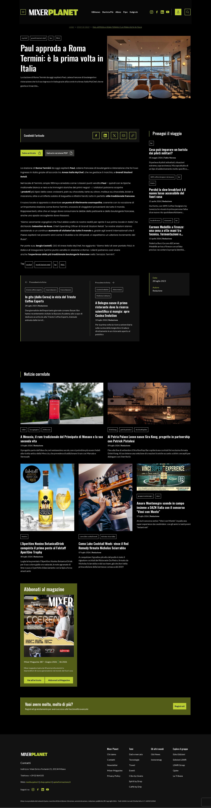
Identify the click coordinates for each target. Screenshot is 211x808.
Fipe (125, 12)
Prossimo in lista (105, 282)
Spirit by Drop (83, 27)
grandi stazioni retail (38, 38)
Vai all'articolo (34, 680)
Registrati (180, 706)
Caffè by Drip (135, 786)
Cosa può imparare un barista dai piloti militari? (168, 151)
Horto (152, 183)
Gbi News (155, 754)
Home (71, 27)
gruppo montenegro (145, 496)
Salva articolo (31, 153)
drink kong (112, 430)
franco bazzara (66, 290)
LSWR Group (179, 765)
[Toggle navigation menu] (23, 12)
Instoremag (156, 759)
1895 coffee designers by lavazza (162, 177)
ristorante (167, 220)
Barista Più (107, 12)
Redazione (43, 306)
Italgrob (134, 12)
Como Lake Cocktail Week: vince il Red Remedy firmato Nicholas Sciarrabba (104, 545)
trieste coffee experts (34, 290)
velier (24, 430)
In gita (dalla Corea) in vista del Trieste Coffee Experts (50, 298)
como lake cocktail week (88, 537)
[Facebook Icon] (157, 12)
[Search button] (188, 12)
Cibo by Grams (136, 776)
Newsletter (112, 765)
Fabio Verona (170, 158)
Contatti (111, 759)
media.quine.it (32, 782)
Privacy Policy (113, 776)
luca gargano (34, 430)
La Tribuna (178, 776)
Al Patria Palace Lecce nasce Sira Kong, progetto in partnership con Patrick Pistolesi (149, 438)
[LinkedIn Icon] (162, 12)
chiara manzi (117, 290)
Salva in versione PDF (60, 153)
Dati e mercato (136, 754)
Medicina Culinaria (103, 296)
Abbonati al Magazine (59, 680)
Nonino (24, 537)
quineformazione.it (62, 782)
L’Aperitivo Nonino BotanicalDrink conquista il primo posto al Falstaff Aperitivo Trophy (43, 547)
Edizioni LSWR (179, 759)
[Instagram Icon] (151, 12)
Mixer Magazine (114, 770)
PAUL (58, 38)
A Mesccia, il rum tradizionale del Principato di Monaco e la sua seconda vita (61, 438)
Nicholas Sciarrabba (108, 537)
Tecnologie (134, 759)
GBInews (95, 12)
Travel (132, 765)
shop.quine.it (46, 782)
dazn (158, 496)
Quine (175, 770)
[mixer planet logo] (34, 754)
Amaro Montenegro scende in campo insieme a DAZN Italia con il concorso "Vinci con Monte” (161, 507)
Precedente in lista (35, 282)
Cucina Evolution (102, 290)
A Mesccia (46, 430)
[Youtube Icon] (167, 12)
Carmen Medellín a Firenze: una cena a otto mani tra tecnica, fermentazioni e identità (166, 230)
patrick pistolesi (126, 430)
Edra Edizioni (179, 754)
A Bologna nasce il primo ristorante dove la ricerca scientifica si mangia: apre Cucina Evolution (112, 309)
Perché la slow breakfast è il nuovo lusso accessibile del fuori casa (167, 193)
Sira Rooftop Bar (141, 430)
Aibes (118, 12)
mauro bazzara (51, 290)
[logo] (53, 12)
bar (51, 38)
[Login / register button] (178, 12)
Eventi (132, 770)
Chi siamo (111, 754)
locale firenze (155, 220)
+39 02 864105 (37, 775)
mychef (24, 38)
